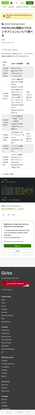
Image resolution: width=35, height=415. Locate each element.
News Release (5, 409)
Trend (4, 7)
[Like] (3, 215)
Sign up (17, 246)
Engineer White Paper (8, 349)
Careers (3, 402)
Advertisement (5, 322)
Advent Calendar (23, 7)
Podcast (3, 376)
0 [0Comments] (13, 215)
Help (2, 318)
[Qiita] (5, 2)
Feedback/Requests (7, 315)
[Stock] (8, 215)
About (3, 300)
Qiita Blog (4, 406)
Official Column (6, 336)
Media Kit (4, 312)
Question (11, 7)
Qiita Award (4, 346)
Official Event (5, 333)
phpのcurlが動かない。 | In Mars (12, 209)
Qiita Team (4, 385)
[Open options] (28, 412)
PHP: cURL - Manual (10, 49)
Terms (3, 303)
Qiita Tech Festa (6, 343)
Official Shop (5, 391)
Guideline (4, 309)
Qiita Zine (4, 388)
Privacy (3, 306)
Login (22, 3)
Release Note (5, 330)
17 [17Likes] (10, 412)
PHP (3, 40)
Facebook (4, 370)
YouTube (4, 373)
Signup (30, 3)
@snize (13, 24)
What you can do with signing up (13, 241)
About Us (4, 399)
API (2, 352)
